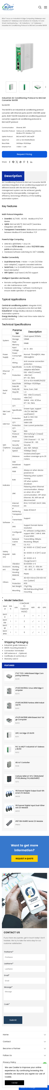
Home (6, 1034)
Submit (13, 1020)
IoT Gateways (36, 23)
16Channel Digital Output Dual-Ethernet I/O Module (29, 792)
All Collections (25, 23)
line (13, 162)
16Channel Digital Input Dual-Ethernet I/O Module (30, 806)
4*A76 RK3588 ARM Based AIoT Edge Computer (29, 718)
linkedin (31, 162)
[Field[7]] (24, 957)
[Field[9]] (24, 981)
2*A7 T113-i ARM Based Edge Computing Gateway (29, 674)
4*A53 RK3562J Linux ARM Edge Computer (29, 689)
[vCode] (24, 1010)
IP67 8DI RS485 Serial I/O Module (29, 821)
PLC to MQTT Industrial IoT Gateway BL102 (29, 748)
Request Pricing (24, 154)
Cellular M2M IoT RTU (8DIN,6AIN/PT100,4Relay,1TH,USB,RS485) (29, 777)
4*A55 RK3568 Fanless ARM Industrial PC (29, 704)
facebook (9, 162)
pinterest (24, 162)
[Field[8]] (24, 969)
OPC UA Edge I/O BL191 (24, 733)
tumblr (27, 162)
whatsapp (20, 162)
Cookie (16, 1067)
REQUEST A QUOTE (24, 858)
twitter (17, 162)
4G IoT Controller (22, 763)
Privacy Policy (9, 1062)
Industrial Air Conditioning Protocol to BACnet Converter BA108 (24, 25)
